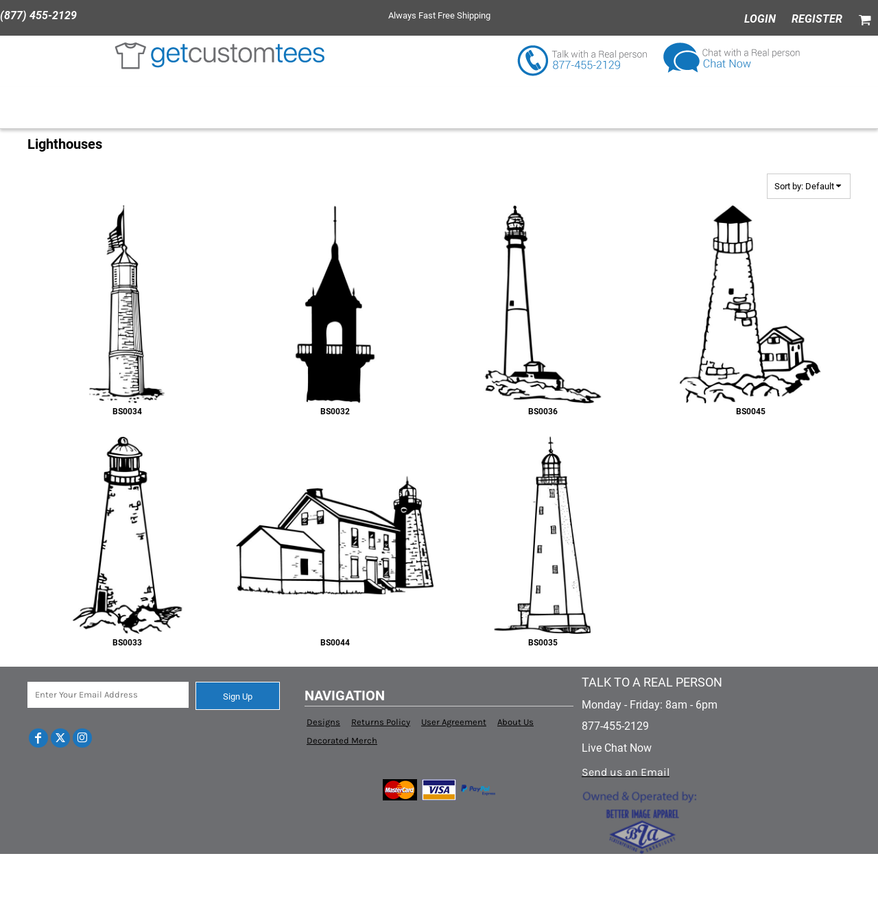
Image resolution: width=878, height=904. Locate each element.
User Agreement (453, 722)
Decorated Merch (342, 740)
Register (817, 18)
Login (760, 18)
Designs (323, 722)
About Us (515, 722)
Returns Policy (380, 722)
